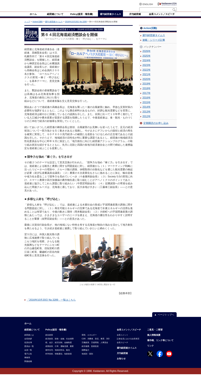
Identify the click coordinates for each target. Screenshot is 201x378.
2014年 (146, 110)
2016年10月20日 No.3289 (76, 25)
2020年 (146, 83)
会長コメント (122, 339)
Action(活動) (37, 25)
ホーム (27, 327)
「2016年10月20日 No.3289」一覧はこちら (51, 303)
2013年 (146, 115)
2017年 (146, 97)
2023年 (146, 69)
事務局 (27, 361)
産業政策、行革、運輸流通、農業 (59, 350)
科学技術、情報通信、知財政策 (58, 357)
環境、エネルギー (89, 339)
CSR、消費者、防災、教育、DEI (95, 342)
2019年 (146, 87)
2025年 (146, 59)
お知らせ (121, 362)
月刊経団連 (122, 357)
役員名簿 (28, 346)
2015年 (146, 106)
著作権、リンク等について (160, 344)
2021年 (146, 78)
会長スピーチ (122, 346)
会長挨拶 (28, 342)
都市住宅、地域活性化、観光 (57, 354)
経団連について (32, 333)
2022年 (146, 73)
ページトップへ (166, 318)
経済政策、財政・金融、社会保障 (59, 342)
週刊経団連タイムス (153, 39)
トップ (27, 25)
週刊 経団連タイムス (53, 25)
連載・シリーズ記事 (153, 43)
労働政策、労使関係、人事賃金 (95, 346)
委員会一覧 (29, 350)
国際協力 (85, 354)
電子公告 (28, 357)
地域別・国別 (87, 357)
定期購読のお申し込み (155, 127)
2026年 (146, 55)
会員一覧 (28, 354)
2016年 (146, 101)
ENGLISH (148, 4)
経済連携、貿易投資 (90, 350)
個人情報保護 (153, 338)
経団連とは (29, 339)
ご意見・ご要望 (155, 333)
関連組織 (28, 365)
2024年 (146, 64)
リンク (150, 349)
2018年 (146, 92)
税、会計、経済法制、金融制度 (58, 346)
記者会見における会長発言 (128, 342)
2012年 (146, 120)
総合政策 (49, 339)
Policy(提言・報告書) (56, 333)
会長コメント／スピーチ (129, 333)
